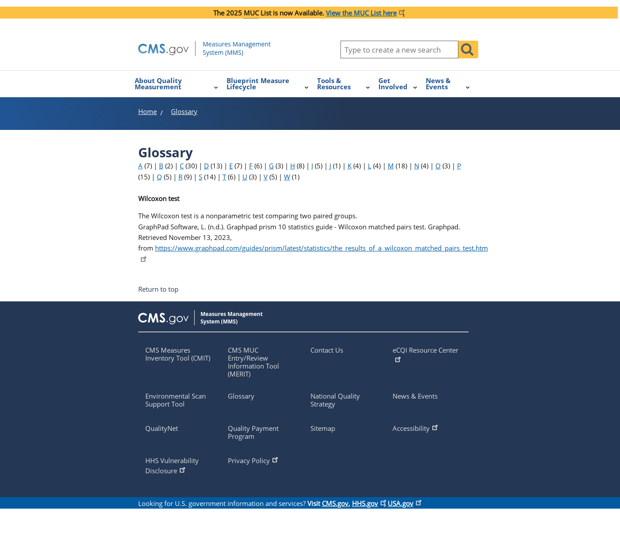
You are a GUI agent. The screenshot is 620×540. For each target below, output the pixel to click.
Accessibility (416, 427)
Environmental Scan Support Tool (175, 400)
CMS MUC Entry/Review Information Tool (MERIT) (253, 362)
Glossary (241, 396)
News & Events (415, 396)
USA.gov (404, 503)
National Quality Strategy (335, 400)
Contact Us (326, 350)
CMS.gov (335, 503)
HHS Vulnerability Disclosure (172, 465)
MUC (251, 12)
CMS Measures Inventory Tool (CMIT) (177, 354)
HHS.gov (368, 503)
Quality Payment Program (253, 432)
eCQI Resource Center (425, 354)
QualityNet (161, 428)
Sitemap (322, 428)
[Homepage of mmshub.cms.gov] (223, 54)
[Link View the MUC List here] (364, 12)
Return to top (158, 289)
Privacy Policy (254, 459)
